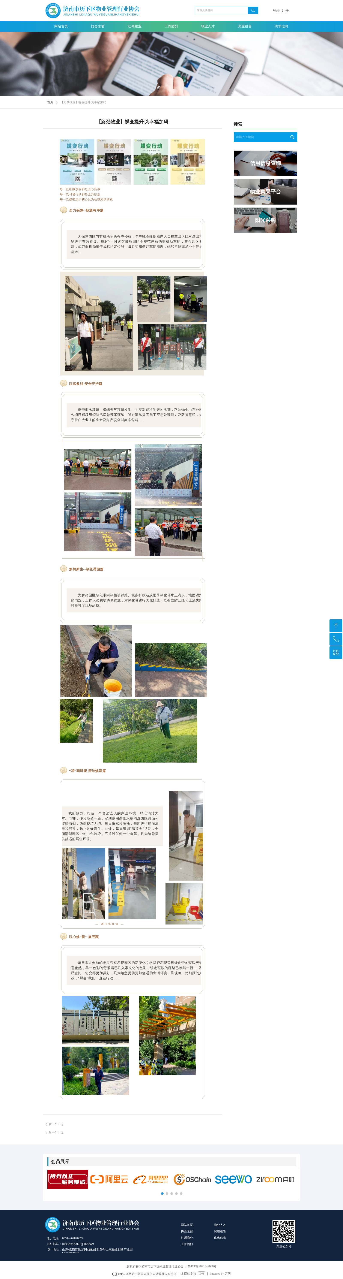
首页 (50, 102)
